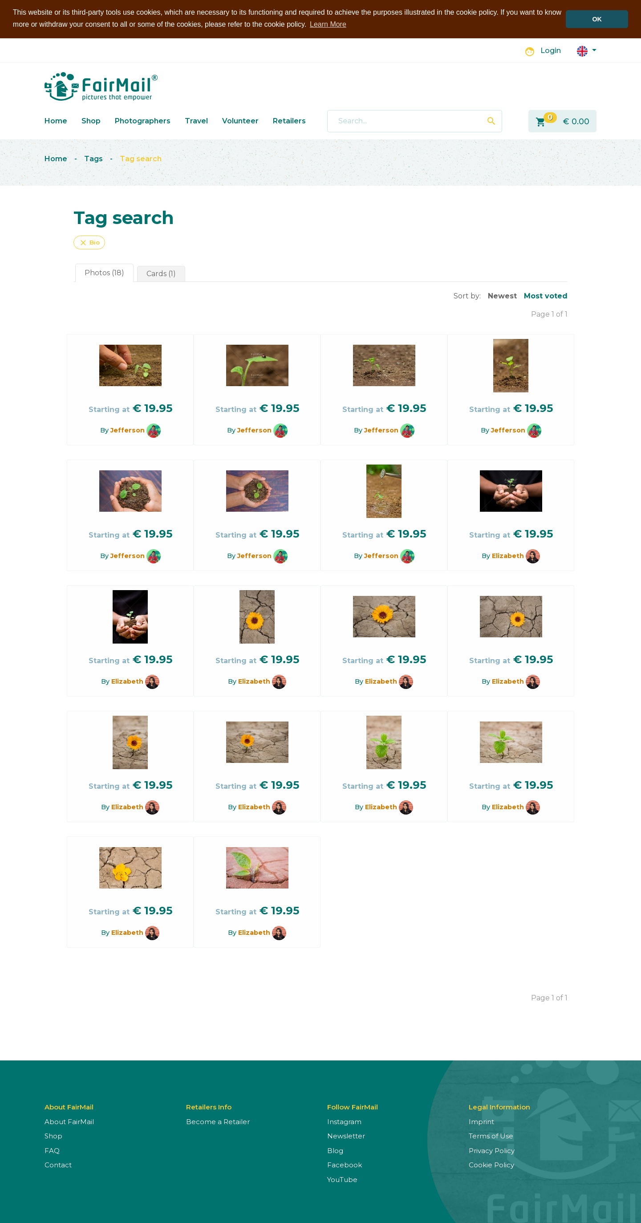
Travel (196, 120)
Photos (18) (104, 272)
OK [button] (597, 19)
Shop (91, 120)
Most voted (546, 295)
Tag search (141, 159)
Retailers (289, 120)
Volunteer (240, 120)
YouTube (342, 1179)
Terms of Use (491, 1136)
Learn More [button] (328, 24)
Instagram (344, 1121)
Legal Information (499, 1106)
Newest (502, 295)
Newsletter (346, 1136)
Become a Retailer (218, 1121)
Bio (89, 242)
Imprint (481, 1121)
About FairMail (69, 1121)
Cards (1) (161, 273)
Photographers (142, 120)
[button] (586, 50)
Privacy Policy (492, 1150)
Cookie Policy (491, 1165)
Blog (335, 1150)
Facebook (344, 1165)
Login (550, 50)
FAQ (52, 1150)
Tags (93, 159)
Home (56, 120)
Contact (58, 1165)
